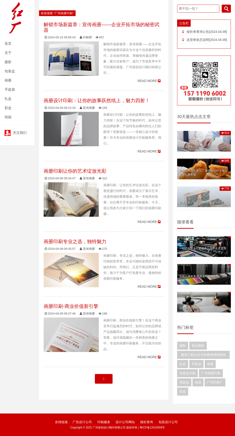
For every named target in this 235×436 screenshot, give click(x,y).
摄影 (8, 62)
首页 (8, 43)
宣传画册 (89, 108)
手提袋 (10, 89)
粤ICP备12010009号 (152, 427)
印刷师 (87, 37)
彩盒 (8, 108)
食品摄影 (198, 345)
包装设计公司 (168, 422)
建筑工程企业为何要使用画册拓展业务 (203, 356)
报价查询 (146, 422)
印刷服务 (103, 422)
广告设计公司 (82, 422)
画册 (8, 80)
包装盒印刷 (187, 373)
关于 (8, 53)
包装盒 (10, 71)
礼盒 (8, 99)
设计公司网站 (125, 422)
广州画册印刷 (211, 373)
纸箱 (8, 117)
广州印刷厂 (215, 382)
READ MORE (147, 81)
